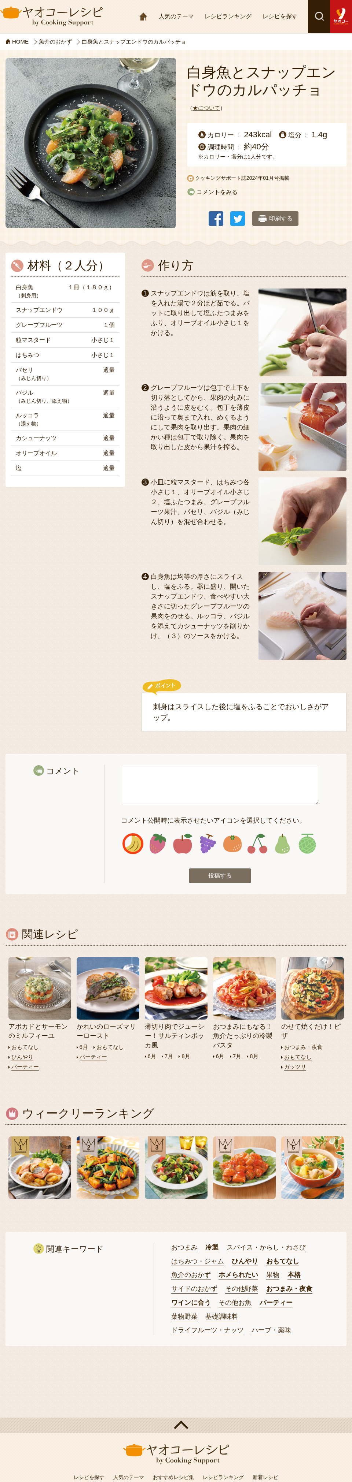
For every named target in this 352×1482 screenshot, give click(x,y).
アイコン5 (233, 843)
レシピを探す (280, 16)
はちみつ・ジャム (197, 1261)
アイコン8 (307, 843)
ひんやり (22, 1057)
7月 (169, 1056)
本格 (294, 1274)
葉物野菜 (184, 1316)
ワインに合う (191, 1302)
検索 (319, 16)
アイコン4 (208, 843)
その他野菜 (241, 1288)
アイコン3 (183, 843)
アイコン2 (158, 843)
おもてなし (25, 1047)
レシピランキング (228, 16)
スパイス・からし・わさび (266, 1247)
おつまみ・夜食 (303, 1047)
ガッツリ (295, 1067)
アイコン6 (257, 843)
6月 (84, 1047)
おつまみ (184, 1247)
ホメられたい (238, 1274)
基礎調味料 (221, 1316)
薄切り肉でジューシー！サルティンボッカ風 (174, 1036)
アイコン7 (282, 843)
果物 (272, 1274)
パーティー (25, 1067)
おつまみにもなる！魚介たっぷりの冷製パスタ (242, 1036)
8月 (186, 1056)
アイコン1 (133, 843)
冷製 (212, 1247)
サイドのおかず (194, 1288)
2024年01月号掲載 (267, 178)
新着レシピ (265, 1477)
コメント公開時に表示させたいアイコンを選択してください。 (213, 820)
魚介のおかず (191, 1274)
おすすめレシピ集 (173, 1477)
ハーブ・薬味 (271, 1330)
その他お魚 (235, 1302)
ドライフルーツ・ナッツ (207, 1330)
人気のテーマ (176, 16)
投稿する (220, 875)
